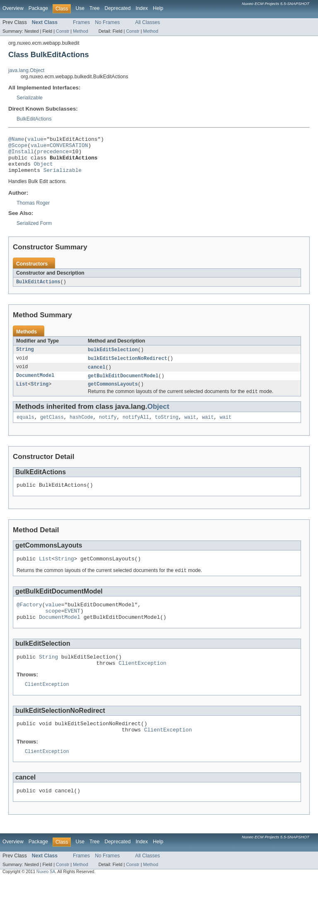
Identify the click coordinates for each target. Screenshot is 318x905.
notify (108, 428)
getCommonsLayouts (113, 394)
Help (158, 8)
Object (43, 170)
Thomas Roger (33, 210)
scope (53, 627)
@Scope (17, 147)
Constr (62, 31)
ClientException (142, 683)
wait (190, 428)
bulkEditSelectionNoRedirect (127, 367)
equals (25, 428)
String (25, 358)
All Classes (147, 22)
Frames (81, 22)
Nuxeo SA (45, 897)
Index (141, 8)
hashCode (81, 428)
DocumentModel (35, 385)
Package (38, 8)
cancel (97, 376)
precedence (53, 155)
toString (166, 428)
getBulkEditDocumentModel (123, 385)
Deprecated (118, 8)
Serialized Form (34, 231)
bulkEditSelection (113, 358)
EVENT (72, 627)
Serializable (30, 98)
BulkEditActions (34, 119)
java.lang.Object (26, 70)
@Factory (29, 620)
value (35, 140)
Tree (94, 8)
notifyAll (136, 428)
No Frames (107, 22)
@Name (16, 140)
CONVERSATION (69, 147)
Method (80, 31)
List (22, 394)
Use (79, 8)
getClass (52, 428)
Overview (13, 8)
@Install (21, 155)
